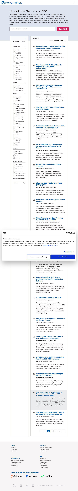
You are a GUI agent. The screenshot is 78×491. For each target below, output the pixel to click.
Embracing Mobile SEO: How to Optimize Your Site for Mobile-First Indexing (49, 279)
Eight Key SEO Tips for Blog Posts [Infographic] (49, 184)
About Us (13, 447)
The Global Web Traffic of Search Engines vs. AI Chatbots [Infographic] (48, 66)
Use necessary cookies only (39, 257)
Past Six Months (19, 153)
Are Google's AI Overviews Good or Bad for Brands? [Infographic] (49, 337)
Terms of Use (43, 464)
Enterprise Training (45, 449)
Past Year (18, 155)
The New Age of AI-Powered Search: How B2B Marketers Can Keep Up (50, 413)
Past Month (18, 151)
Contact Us (43, 458)
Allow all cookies (63, 257)
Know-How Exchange (45, 460)
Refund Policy (43, 462)
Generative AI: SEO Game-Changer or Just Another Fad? (49, 374)
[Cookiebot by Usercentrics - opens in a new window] (67, 233)
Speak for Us (14, 465)
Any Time (18, 158)
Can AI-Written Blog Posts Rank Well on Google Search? (50, 319)
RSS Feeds (14, 449)
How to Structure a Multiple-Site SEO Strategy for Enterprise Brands (50, 47)
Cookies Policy (44, 467)
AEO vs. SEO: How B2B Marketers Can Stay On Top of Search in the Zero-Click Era (49, 87)
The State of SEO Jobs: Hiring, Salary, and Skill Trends (50, 108)
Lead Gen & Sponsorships (17, 460)
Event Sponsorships (16, 462)
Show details (68, 251)
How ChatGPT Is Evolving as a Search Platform (50, 200)
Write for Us (14, 464)
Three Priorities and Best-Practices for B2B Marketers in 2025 (49, 219)
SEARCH (62, 29)
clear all (24, 41)
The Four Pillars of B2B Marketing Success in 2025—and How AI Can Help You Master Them (49, 394)
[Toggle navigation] (74, 2)
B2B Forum (43, 451)
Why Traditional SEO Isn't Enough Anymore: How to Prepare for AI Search (49, 146)
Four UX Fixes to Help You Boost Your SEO (48, 165)
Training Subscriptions (46, 447)
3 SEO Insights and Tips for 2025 (48, 298)
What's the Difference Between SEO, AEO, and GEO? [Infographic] (50, 127)
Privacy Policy (43, 465)
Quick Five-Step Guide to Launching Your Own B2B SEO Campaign (50, 358)
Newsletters (14, 451)
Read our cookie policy (50, 245)
